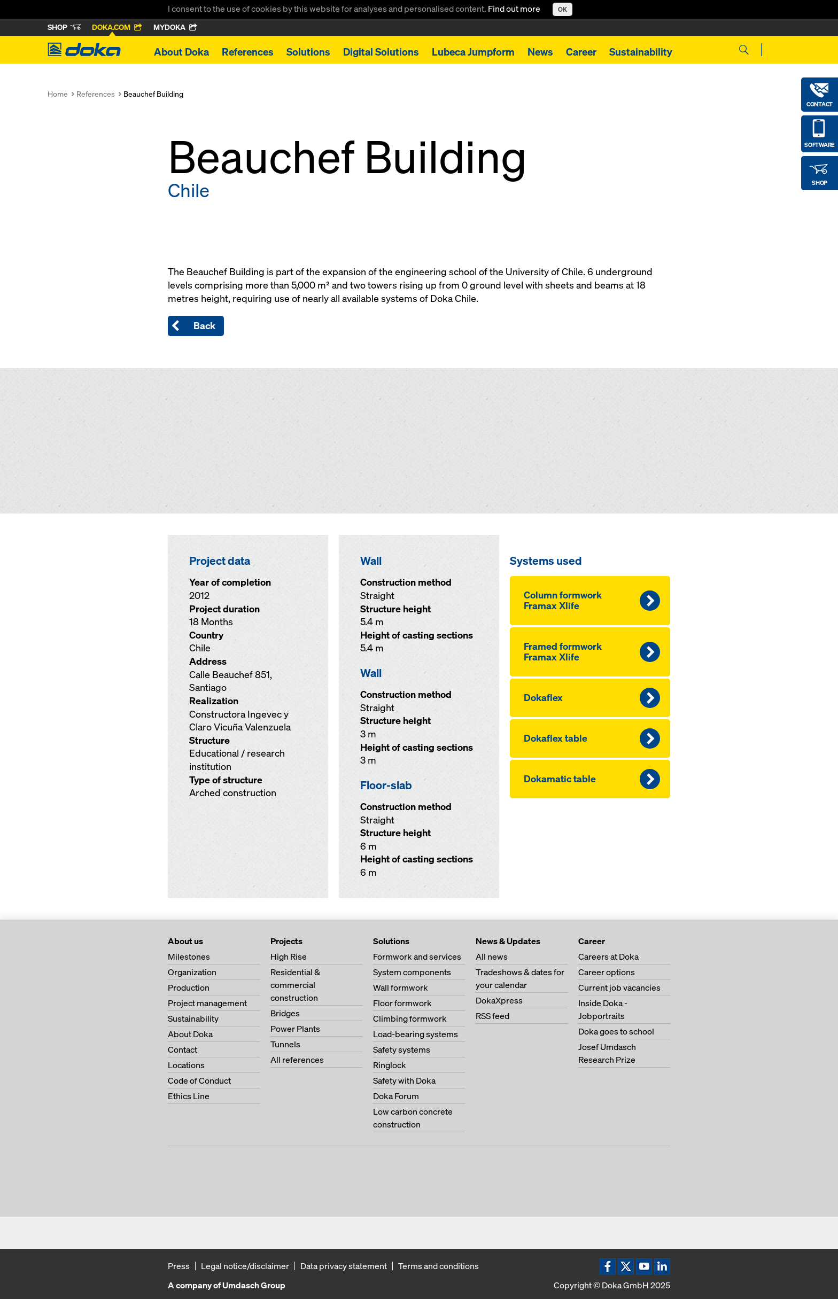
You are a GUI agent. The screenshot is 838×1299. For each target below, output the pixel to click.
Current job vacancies (619, 987)
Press (179, 1266)
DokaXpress (499, 1000)
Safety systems (401, 1049)
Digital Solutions (381, 52)
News (540, 52)
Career (581, 52)
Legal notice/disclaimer (245, 1266)
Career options (606, 972)
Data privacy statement (343, 1266)
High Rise (288, 956)
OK (562, 9)
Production (189, 987)
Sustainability (640, 52)
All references (297, 1059)
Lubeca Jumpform (473, 52)
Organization (192, 972)
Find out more (515, 8)
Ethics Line (189, 1096)
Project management (207, 1003)
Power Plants (295, 1028)
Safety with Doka (404, 1080)
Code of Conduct (199, 1080)
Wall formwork (400, 987)
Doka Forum (396, 1096)
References (248, 52)
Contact (182, 1049)
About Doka (181, 52)
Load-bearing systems (415, 1034)
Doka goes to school (616, 1031)
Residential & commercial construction (295, 985)
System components (412, 972)
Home (58, 94)
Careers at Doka (608, 956)
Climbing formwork (410, 1018)
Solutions (308, 52)
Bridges (285, 1013)
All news (492, 956)
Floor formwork (402, 1003)
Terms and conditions (438, 1266)
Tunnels (285, 1044)
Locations (186, 1065)
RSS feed (492, 1016)
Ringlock (389, 1065)
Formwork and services (417, 956)
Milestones (189, 956)
